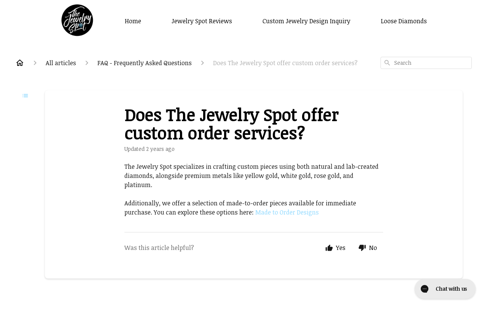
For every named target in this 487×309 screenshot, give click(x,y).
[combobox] (426, 63)
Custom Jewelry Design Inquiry (306, 21)
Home (133, 21)
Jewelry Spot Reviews (202, 21)
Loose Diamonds (404, 21)
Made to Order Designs (287, 212)
